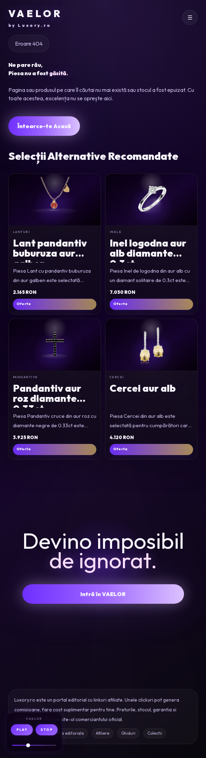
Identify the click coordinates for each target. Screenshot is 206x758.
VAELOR (35, 18)
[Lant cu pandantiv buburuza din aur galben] (55, 199)
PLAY (21, 730)
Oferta (23, 304)
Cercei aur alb (143, 388)
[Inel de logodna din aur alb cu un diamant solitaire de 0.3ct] (151, 199)
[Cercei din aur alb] (151, 344)
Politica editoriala (67, 733)
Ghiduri (128, 733)
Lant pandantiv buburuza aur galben (50, 253)
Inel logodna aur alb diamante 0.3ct (148, 253)
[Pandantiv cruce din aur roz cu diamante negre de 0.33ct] (55, 344)
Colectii (154, 733)
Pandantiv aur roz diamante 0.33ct (47, 398)
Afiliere (102, 733)
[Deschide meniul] (190, 17)
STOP (47, 730)
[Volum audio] (34, 745)
